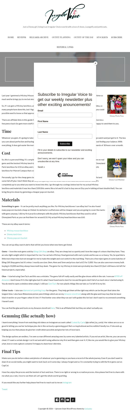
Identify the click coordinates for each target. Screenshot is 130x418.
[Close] (95, 63)
